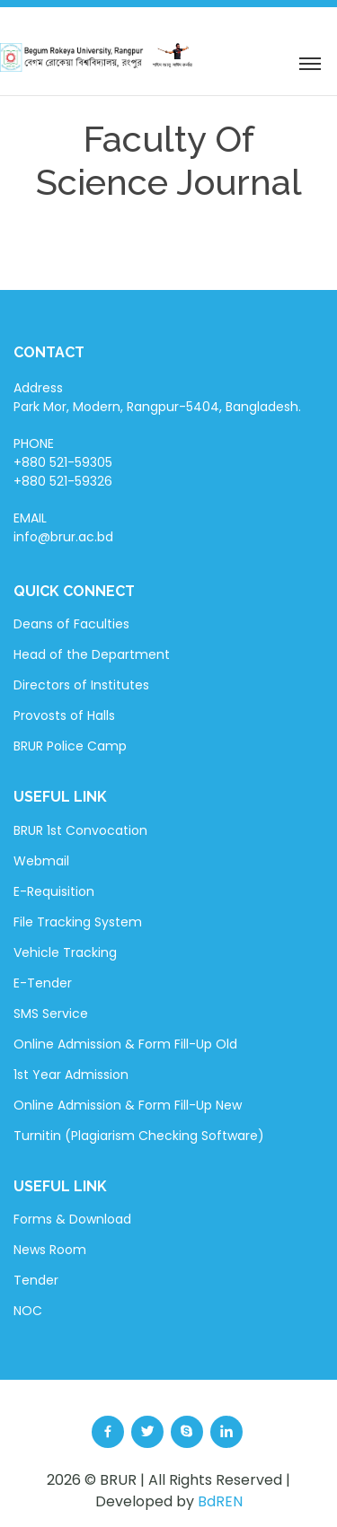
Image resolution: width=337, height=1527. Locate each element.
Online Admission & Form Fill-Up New (127, 1105)
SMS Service (50, 1013)
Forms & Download (72, 1219)
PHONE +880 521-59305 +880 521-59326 (62, 462)
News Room (49, 1249)
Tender (35, 1280)
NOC (27, 1310)
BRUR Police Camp (70, 746)
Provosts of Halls (64, 715)
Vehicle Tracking (65, 952)
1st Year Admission (71, 1074)
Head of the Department (91, 654)
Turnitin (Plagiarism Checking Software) (138, 1135)
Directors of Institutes (81, 685)
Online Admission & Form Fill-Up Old (125, 1044)
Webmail (41, 861)
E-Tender (42, 983)
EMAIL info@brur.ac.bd (63, 527)
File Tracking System (77, 922)
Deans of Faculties (71, 624)
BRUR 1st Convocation (80, 830)
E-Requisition (53, 891)
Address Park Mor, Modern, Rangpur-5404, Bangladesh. (157, 397)
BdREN (220, 1501)
